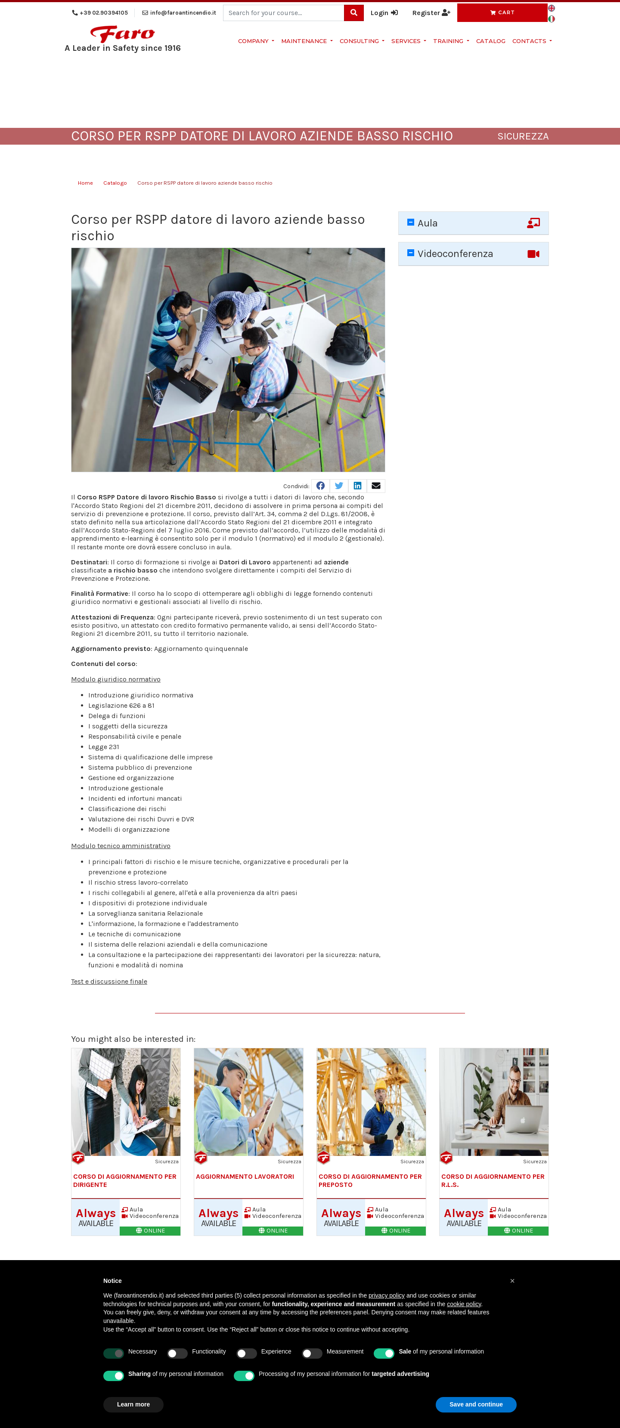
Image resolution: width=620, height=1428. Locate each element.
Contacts (530, 40)
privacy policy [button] (387, 1295)
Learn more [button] (133, 1404)
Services (406, 40)
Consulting (360, 40)
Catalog (490, 40)
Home (85, 183)
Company (254, 40)
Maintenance (305, 40)
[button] (512, 1281)
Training (449, 40)
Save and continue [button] (476, 1404)
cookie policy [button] (464, 1304)
